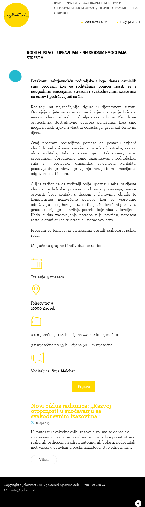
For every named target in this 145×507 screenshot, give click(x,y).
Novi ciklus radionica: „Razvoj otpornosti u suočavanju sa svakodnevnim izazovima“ (71, 411)
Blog (135, 8)
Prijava (84, 386)
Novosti (120, 8)
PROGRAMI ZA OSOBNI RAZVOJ (75, 8)
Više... (44, 459)
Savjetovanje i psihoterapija (102, 3)
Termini (105, 8)
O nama (56, 3)
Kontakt (62, 13)
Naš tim (72, 3)
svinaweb (71, 485)
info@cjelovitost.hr (130, 22)
